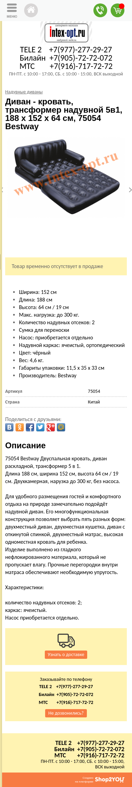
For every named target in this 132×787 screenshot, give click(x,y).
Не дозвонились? (66, 713)
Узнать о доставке (66, 654)
